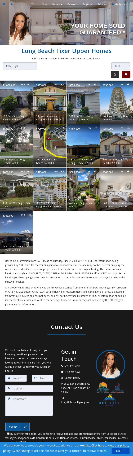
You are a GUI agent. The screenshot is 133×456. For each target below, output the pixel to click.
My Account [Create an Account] (120, 4)
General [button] (72, 4)
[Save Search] (126, 74)
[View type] (120, 65)
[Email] (42, 378)
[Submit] (17, 427)
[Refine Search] (115, 74)
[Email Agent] (5, 4)
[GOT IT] (120, 451)
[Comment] (29, 406)
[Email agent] (76, 400)
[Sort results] (20, 65)
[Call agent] (11, 4)
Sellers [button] (102, 4)
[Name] (16, 378)
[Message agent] (76, 372)
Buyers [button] (87, 4)
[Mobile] (29, 388)
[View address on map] (76, 388)
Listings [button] (57, 4)
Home (43, 4)
